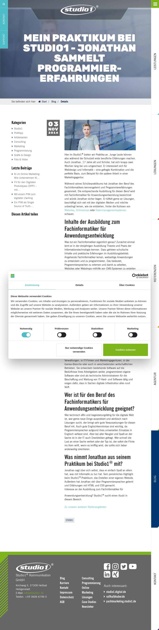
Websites (69, 210)
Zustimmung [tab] (32, 285)
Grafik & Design (22, 155)
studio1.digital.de (116, 592)
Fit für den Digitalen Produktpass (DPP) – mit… (25, 186)
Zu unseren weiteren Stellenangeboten (85, 506)
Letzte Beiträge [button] (22, 168)
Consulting (20, 141)
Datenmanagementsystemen (111, 210)
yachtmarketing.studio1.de (121, 601)
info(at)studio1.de (33, 592)
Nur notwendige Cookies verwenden (79, 349)
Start (44, 101)
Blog (53, 101)
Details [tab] (79, 285)
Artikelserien (21, 137)
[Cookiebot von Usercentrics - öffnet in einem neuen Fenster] (134, 276)
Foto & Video (21, 159)
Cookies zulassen (126, 349)
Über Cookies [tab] (127, 285)
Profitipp (18, 132)
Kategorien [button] (19, 122)
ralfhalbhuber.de (115, 596)
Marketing (19, 146)
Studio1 (18, 128)
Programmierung (23, 150)
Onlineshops (82, 210)
